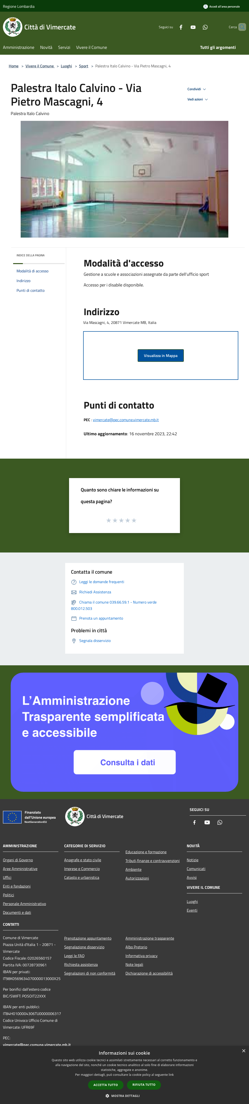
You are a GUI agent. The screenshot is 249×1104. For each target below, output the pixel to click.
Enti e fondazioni (17, 886)
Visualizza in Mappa (161, 355)
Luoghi (66, 66)
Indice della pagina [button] (30, 255)
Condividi (197, 89)
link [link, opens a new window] (171, 1075)
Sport (83, 66)
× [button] (243, 1051)
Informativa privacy (141, 956)
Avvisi (192, 877)
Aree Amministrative (20, 869)
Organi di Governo (18, 860)
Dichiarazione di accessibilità (149, 973)
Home (13, 66)
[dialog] (124, 1075)
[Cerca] (240, 27)
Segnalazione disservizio (84, 947)
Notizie (192, 860)
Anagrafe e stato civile (82, 860)
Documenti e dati (17, 912)
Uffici (7, 877)
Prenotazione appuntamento (87, 938)
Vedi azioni (198, 99)
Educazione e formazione (146, 852)
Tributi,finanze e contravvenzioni (152, 861)
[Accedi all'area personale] (221, 6)
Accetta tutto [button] (106, 1085)
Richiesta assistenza (81, 964)
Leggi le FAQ (74, 956)
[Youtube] (185, 27)
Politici (8, 895)
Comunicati (196, 869)
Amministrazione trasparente (149, 938)
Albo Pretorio (136, 947)
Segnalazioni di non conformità (89, 973)
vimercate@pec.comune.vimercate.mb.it (126, 420)
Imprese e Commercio (82, 869)
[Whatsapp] (197, 27)
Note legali (134, 964)
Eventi (192, 910)
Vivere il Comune (40, 66)
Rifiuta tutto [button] (144, 1085)
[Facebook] (173, 27)
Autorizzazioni (137, 878)
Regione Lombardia (19, 6)
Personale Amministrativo (24, 904)
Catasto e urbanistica (81, 877)
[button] (124, 1095)
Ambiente (133, 869)
